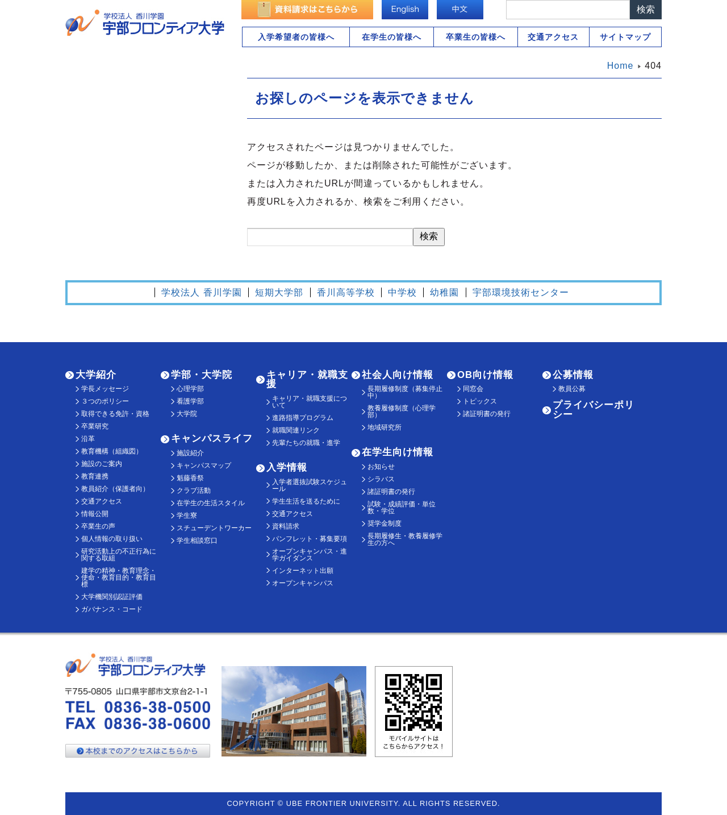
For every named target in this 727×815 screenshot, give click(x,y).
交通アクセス (553, 36)
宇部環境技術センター (521, 292)
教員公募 (572, 389)
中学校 (402, 292)
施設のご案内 (101, 464)
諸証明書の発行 (391, 492)
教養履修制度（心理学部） (401, 411)
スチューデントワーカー (214, 528)
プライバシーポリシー (593, 410)
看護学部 (190, 401)
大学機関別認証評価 (112, 597)
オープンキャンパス (302, 583)
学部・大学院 (201, 374)
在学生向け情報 (397, 452)
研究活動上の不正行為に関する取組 (118, 554)
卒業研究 (94, 426)
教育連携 (94, 476)
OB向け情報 (485, 374)
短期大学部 (279, 292)
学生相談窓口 (197, 540)
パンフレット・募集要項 (309, 539)
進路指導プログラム (302, 418)
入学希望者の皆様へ (296, 36)
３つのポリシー (105, 401)
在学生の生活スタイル (211, 503)
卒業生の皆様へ (475, 36)
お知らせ (381, 467)
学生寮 (187, 515)
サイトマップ (625, 36)
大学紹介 (96, 374)
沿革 (88, 439)
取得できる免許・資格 (115, 414)
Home (620, 65)
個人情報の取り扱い (112, 539)
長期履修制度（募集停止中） (404, 392)
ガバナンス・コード (112, 609)
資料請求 (285, 526)
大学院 (187, 414)
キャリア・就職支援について (309, 401)
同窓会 (473, 389)
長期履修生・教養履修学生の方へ (404, 539)
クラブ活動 (194, 490)
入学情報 (286, 467)
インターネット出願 (302, 571)
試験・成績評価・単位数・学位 (401, 507)
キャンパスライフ (212, 438)
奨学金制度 (384, 523)
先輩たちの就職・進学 (306, 443)
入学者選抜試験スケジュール (309, 485)
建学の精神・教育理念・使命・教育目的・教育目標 (118, 577)
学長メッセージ (105, 389)
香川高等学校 (346, 292)
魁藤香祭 (190, 478)
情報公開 (94, 514)
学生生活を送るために (306, 501)
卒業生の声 (98, 526)
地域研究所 (384, 427)
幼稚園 (444, 292)
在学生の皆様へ (391, 36)
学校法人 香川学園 (201, 292)
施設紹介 (190, 453)
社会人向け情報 (397, 374)
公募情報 (573, 374)
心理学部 (190, 389)
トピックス (480, 401)
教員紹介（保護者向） (115, 489)
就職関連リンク (296, 430)
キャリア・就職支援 (307, 379)
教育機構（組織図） (112, 451)
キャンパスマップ (204, 465)
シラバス (381, 479)
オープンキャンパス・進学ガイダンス (309, 554)
